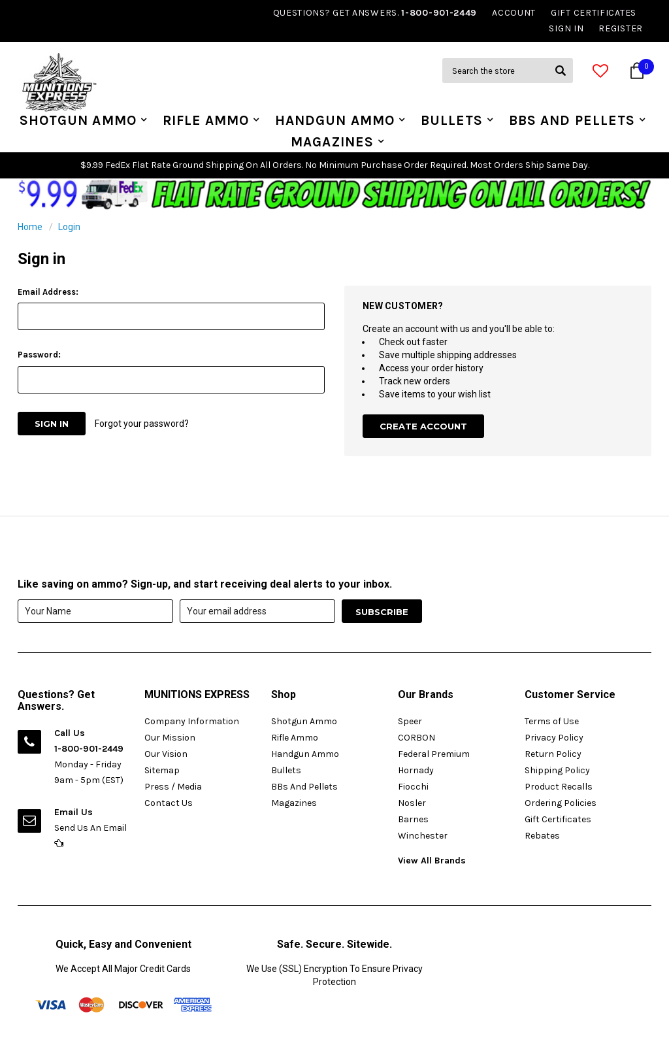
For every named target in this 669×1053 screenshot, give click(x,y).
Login (69, 227)
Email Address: (48, 292)
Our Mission (169, 737)
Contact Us (168, 803)
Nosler (412, 803)
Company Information (191, 721)
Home (30, 227)
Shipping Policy (557, 770)
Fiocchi (413, 786)
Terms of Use (552, 721)
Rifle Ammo (206, 120)
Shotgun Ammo (78, 120)
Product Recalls (559, 786)
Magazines (332, 142)
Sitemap (162, 770)
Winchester (423, 835)
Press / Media (173, 786)
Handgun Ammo (335, 120)
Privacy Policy (554, 737)
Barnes (413, 819)
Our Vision (166, 754)
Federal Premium (434, 754)
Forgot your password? (142, 423)
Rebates (542, 835)
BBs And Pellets (572, 120)
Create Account (423, 426)
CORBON (416, 737)
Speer (410, 721)
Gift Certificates (558, 819)
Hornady (416, 770)
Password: (39, 354)
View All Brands (432, 860)
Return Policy (553, 754)
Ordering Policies (560, 803)
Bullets (452, 120)
